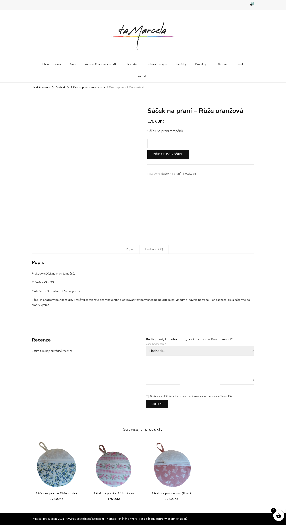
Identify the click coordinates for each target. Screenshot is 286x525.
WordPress (137, 519)
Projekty (201, 64)
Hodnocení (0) (154, 249)
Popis (129, 249)
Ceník (240, 64)
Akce (73, 64)
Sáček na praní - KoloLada (178, 174)
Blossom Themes (104, 519)
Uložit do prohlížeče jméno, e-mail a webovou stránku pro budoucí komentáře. (191, 395)
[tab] (129, 249)
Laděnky (181, 64)
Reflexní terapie (156, 64)
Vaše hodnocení (156, 344)
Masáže (132, 64)
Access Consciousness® (100, 64)
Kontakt (143, 76)
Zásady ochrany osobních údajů (167, 519)
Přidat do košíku (168, 154)
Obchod (223, 64)
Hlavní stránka (51, 64)
